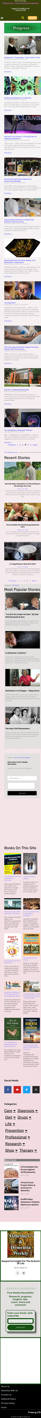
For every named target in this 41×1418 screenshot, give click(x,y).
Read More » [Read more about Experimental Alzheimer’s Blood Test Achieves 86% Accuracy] (8, 234)
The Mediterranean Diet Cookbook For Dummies (12, 878)
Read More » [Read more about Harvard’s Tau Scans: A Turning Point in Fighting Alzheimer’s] (8, 152)
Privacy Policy (8, 1403)
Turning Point (9, 303)
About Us (5, 1386)
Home (4, 1407)
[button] (2, 18)
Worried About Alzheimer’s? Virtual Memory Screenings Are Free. (22, 485)
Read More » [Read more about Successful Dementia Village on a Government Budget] (8, 193)
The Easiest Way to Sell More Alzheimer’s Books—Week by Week (31, 996)
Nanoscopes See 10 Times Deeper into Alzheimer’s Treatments (19, 261)
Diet (10, 1117)
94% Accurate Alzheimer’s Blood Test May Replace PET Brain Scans (21, 348)
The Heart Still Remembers (17, 728)
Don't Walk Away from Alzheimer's (12, 962)
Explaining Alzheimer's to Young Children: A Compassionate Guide (12, 994)
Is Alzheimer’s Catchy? (15, 653)
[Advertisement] (20, 824)
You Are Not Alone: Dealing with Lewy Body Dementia (11, 1044)
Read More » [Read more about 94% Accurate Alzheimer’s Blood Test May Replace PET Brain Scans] (8, 363)
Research (15, 1144)
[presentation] (21, 786)
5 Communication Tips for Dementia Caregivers (31, 913)
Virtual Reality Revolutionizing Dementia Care (22, 526)
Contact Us (6, 1394)
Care (10, 1111)
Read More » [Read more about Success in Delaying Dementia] (8, 403)
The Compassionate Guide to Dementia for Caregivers (31, 1047)
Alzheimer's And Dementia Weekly (20, 3)
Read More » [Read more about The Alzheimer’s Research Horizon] (8, 442)
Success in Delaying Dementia (16, 390)
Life (10, 1124)
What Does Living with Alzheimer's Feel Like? (12, 913)
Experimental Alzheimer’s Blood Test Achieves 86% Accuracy (19, 221)
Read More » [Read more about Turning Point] (8, 321)
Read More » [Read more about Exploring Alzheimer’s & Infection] (8, 110)
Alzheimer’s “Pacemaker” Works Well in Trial (22, 58)
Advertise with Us (9, 1390)
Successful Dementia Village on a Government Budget (18, 180)
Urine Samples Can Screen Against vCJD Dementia (29, 1169)
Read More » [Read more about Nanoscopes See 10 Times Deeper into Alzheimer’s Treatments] (8, 276)
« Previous (12, 445)
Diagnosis (28, 1111)
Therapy (28, 1150)
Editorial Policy (8, 1399)
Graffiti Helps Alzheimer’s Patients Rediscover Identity (30, 1202)
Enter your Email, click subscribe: (20, 1314)
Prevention (16, 1130)
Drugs (24, 1117)
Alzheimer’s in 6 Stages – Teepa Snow (22, 691)
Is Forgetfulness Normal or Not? (22, 564)
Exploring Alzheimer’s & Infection (17, 98)
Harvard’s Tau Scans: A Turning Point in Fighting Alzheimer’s (20, 138)
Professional (17, 1137)
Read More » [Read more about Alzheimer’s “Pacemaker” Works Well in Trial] (8, 71)
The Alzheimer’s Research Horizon (18, 430)
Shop (11, 1150)
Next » (35, 445)
